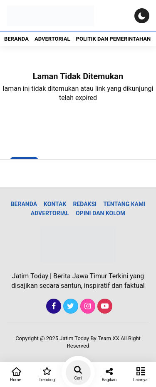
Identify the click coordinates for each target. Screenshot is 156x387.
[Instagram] (86, 306)
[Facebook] (52, 306)
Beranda (16, 39)
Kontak (55, 204)
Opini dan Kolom (100, 213)
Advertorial (52, 39)
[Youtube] (103, 306)
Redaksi (85, 204)
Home (15, 373)
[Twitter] (69, 306)
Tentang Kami (124, 204)
